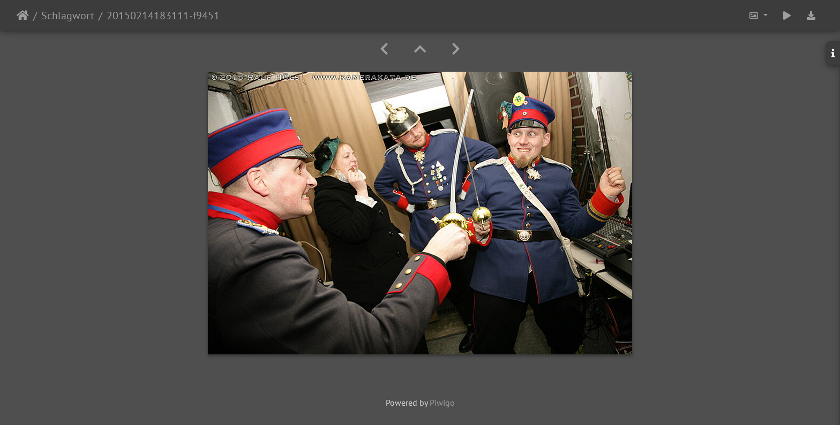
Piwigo (442, 402)
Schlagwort (67, 15)
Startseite (23, 15)
